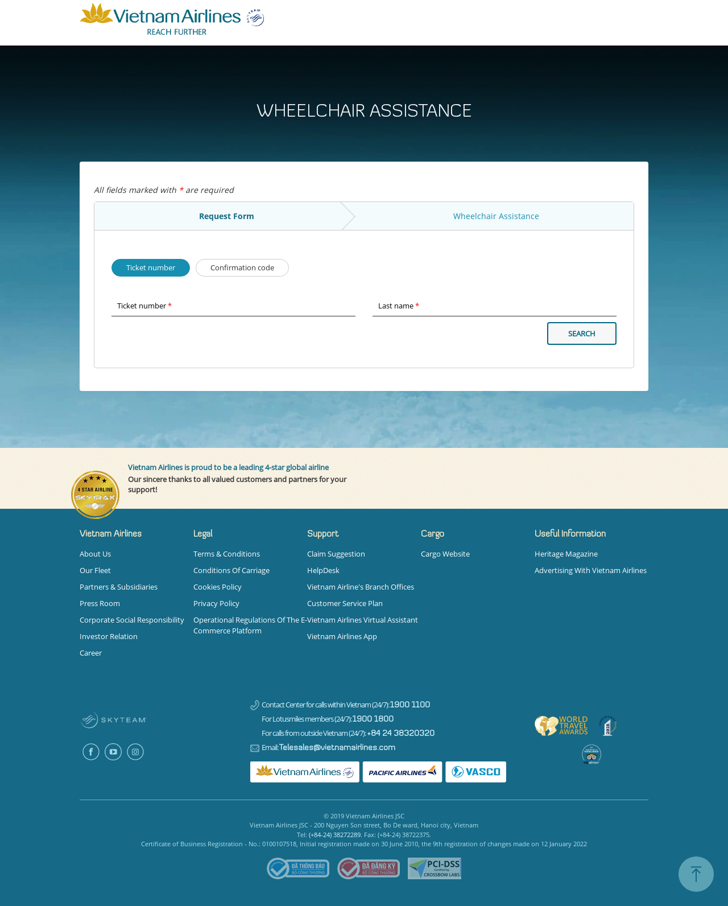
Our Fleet (95, 570)
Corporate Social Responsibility (132, 620)
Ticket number (143, 267)
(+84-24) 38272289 (335, 834)
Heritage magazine (566, 554)
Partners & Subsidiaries (119, 587)
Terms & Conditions (226, 554)
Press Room (100, 603)
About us (95, 554)
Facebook (91, 751)
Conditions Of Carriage (231, 570)
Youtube (113, 751)
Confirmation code (235, 267)
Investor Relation (109, 636)
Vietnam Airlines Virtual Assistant (362, 620)
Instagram (135, 751)
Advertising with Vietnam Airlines (591, 570)
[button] (136, 534)
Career (91, 653)
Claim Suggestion (336, 554)
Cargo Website (445, 554)
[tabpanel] (364, 791)
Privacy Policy (216, 603)
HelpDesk (323, 570)
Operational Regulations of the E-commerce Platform (250, 625)
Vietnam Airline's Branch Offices (360, 587)
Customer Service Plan (345, 603)
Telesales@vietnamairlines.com (337, 748)
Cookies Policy (217, 587)
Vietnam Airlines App (342, 636)
